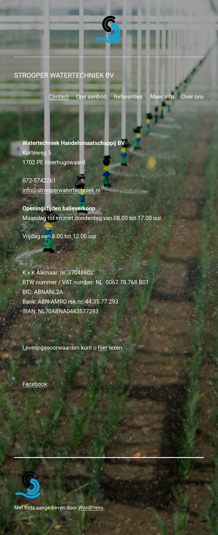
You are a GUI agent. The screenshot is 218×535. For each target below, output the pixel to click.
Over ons (193, 96)
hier (102, 347)
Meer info (162, 96)
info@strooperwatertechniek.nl (61, 190)
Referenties (128, 96)
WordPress (90, 508)
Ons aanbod (91, 96)
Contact (59, 96)
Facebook (34, 384)
